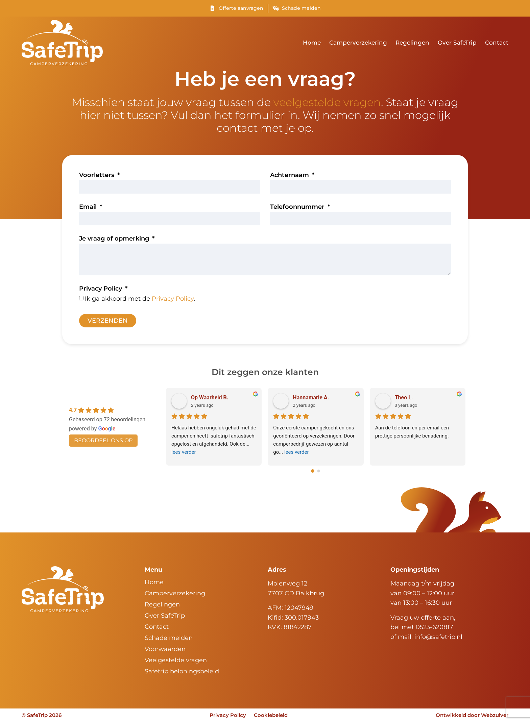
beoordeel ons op (103, 440)
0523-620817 (434, 627)
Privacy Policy (101, 288)
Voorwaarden (165, 649)
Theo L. (404, 397)
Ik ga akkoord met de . (140, 298)
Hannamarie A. (311, 397)
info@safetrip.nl (438, 637)
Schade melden (169, 637)
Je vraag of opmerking (115, 238)
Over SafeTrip (457, 42)
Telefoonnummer (298, 207)
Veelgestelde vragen (176, 660)
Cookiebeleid (271, 715)
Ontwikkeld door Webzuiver (472, 715)
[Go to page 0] (312, 471)
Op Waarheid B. (209, 397)
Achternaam (290, 175)
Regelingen (412, 42)
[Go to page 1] (318, 470)
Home (312, 42)
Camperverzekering (358, 42)
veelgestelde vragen (327, 102)
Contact (496, 42)
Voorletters (97, 175)
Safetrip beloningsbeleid (182, 671)
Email (88, 207)
